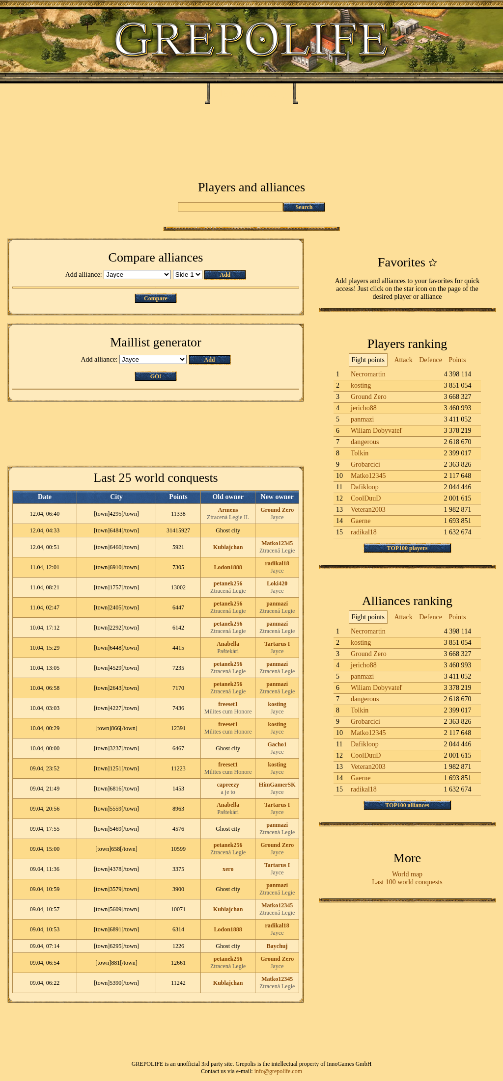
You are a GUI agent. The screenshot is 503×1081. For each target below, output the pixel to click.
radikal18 (277, 563)
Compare (156, 298)
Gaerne (360, 521)
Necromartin (368, 374)
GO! (156, 376)
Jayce (277, 517)
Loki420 (277, 583)
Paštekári (228, 651)
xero (228, 869)
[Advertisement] (251, 133)
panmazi (277, 603)
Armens (228, 509)
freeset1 (228, 704)
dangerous (365, 442)
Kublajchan (228, 547)
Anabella (228, 643)
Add (225, 274)
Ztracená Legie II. (228, 517)
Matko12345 (277, 543)
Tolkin (359, 453)
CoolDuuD (366, 498)
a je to (228, 792)
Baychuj (277, 946)
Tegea (231, 92)
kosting (277, 704)
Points (457, 360)
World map (407, 874)
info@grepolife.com (278, 1071)
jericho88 (364, 408)
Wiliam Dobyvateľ (376, 430)
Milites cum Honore (228, 711)
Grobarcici (365, 464)
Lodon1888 (228, 567)
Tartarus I (277, 643)
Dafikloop (365, 487)
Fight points (368, 360)
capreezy (228, 784)
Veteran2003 (368, 509)
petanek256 (228, 583)
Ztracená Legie (277, 550)
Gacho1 (277, 744)
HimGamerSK (277, 784)
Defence (430, 360)
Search (303, 207)
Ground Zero (277, 509)
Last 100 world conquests (407, 882)
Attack (403, 360)
